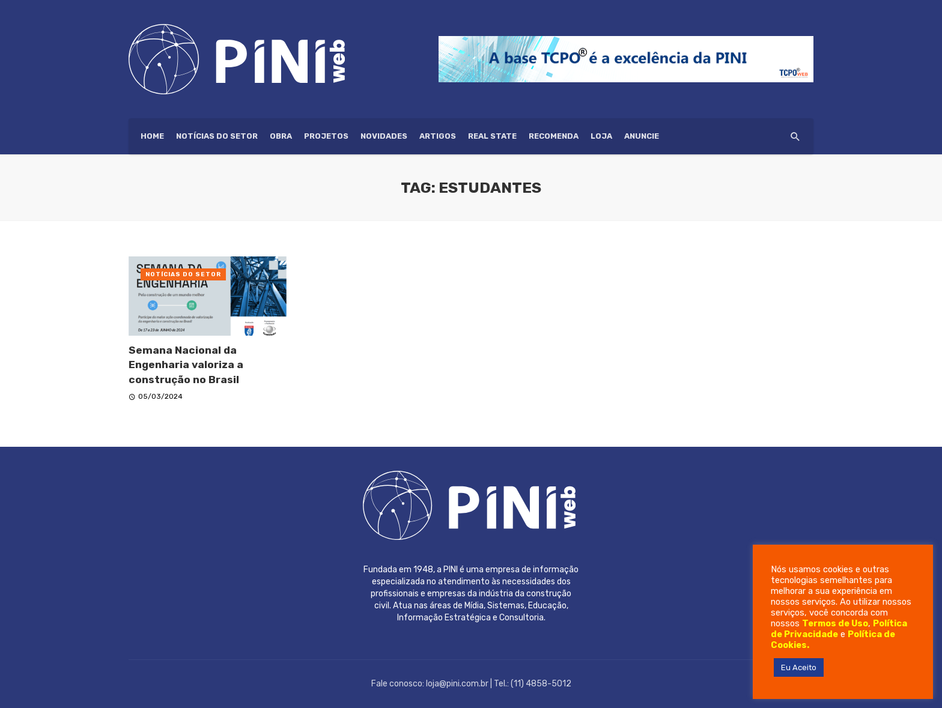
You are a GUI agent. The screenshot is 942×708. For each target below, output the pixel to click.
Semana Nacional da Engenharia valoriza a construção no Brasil (186, 365)
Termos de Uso (835, 623)
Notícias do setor (217, 136)
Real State (492, 136)
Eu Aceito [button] (798, 667)
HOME (152, 136)
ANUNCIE (641, 136)
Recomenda (554, 136)
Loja (601, 136)
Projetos (326, 136)
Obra (281, 136)
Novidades (383, 136)
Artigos (437, 136)
